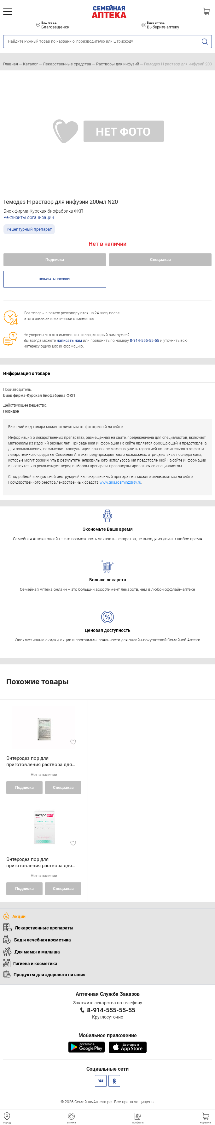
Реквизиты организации (28, 217)
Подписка (54, 259)
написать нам (69, 340)
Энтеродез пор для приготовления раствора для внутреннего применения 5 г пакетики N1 (39, 761)
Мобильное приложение (107, 1035)
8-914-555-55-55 (144, 340)
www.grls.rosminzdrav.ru (120, 482)
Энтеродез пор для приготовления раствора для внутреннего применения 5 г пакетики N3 (39, 862)
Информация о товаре (26, 373)
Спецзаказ (160, 259)
